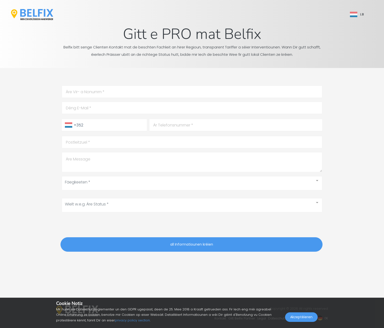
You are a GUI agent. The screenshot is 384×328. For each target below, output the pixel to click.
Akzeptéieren (301, 317)
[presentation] (97, 225)
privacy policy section (132, 320)
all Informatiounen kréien (191, 244)
